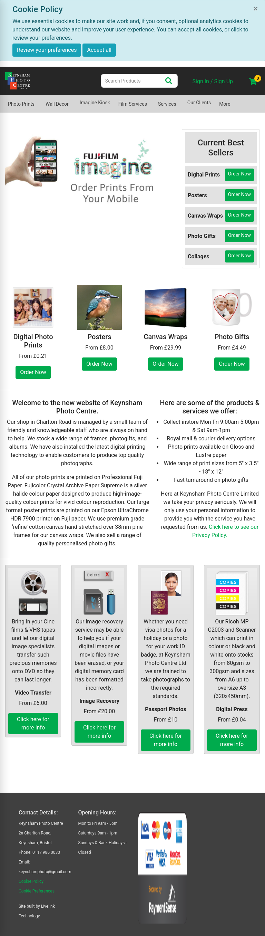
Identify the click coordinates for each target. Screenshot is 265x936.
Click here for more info (33, 723)
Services (167, 104)
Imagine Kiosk (95, 102)
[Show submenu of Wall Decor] (72, 100)
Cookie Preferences (37, 891)
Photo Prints (21, 104)
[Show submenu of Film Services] (151, 100)
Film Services (132, 104)
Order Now (239, 173)
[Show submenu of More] (234, 100)
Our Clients (199, 102)
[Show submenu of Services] (180, 100)
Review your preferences (47, 50)
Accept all (99, 50)
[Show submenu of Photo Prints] (38, 100)
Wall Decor (57, 104)
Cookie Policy (31, 881)
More (224, 104)
